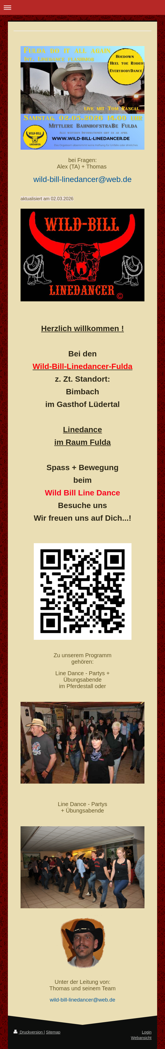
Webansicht (141, 1038)
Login (146, 1032)
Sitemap (53, 1032)
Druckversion (29, 1032)
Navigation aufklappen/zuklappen (82, 7)
